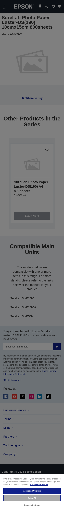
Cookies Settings (32, 505)
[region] (32, 491)
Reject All (32, 498)
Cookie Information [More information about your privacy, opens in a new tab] (39, 485)
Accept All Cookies (32, 491)
